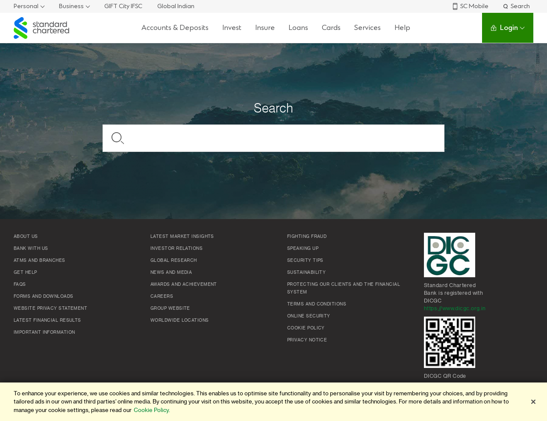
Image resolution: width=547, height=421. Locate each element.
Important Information (44, 332)
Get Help (25, 272)
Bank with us (31, 248)
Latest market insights (182, 236)
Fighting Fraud (306, 236)
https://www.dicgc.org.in (455, 308)
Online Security (308, 316)
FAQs (20, 284)
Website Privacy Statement (50, 308)
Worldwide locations (179, 320)
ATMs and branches (39, 260)
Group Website (170, 308)
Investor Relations (176, 248)
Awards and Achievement (183, 284)
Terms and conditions (316, 304)
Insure (265, 27)
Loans (298, 27)
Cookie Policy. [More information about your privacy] (152, 410)
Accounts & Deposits (175, 27)
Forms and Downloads (44, 296)
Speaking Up (302, 248)
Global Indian (175, 6)
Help (402, 27)
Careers (161, 296)
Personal (26, 6)
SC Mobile (470, 6)
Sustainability (306, 272)
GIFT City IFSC (123, 6)
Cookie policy (306, 328)
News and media (171, 272)
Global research (173, 260)
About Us (26, 236)
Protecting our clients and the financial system (343, 288)
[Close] (533, 401)
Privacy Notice (307, 340)
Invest (231, 27)
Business (71, 6)
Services (367, 27)
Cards (331, 27)
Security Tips (305, 260)
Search (516, 6)
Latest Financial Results (47, 320)
